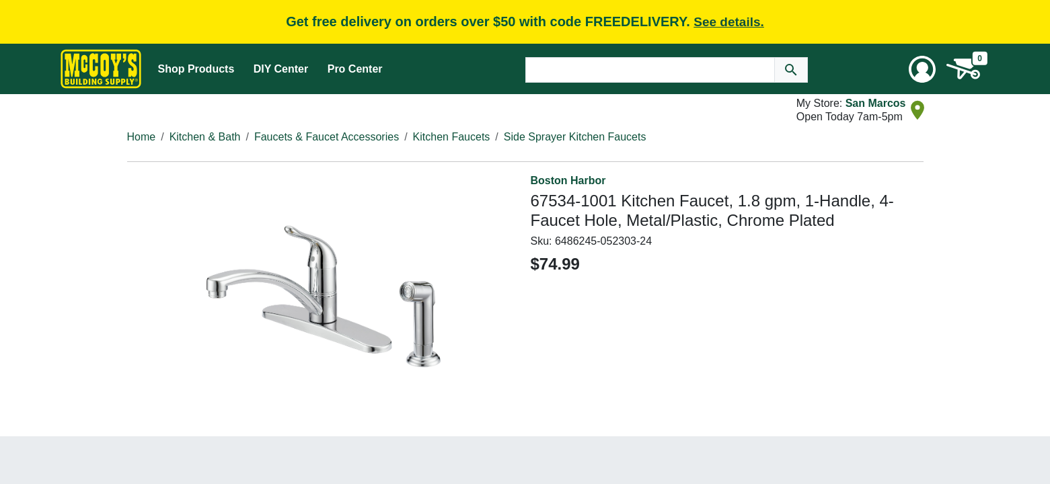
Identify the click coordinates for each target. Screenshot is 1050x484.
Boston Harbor (568, 180)
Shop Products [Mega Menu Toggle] (196, 69)
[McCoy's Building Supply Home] (101, 68)
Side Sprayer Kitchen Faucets (575, 137)
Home (141, 137)
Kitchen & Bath (205, 137)
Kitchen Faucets (451, 137)
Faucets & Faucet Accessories (326, 137)
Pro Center (355, 69)
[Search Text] (650, 70)
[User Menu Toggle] (922, 69)
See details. (728, 22)
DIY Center (281, 69)
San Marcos (876, 103)
